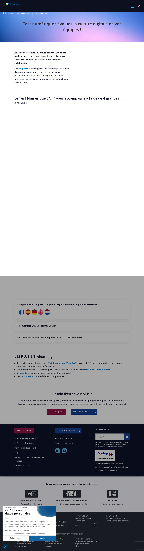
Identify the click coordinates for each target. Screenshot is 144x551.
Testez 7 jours (56, 412)
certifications (27, 376)
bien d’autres (103, 369)
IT (49, 363)
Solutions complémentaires (19, 13)
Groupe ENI (23, 68)
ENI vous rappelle (82, 412)
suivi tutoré (26, 373)
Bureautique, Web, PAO (64, 363)
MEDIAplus (88, 369)
